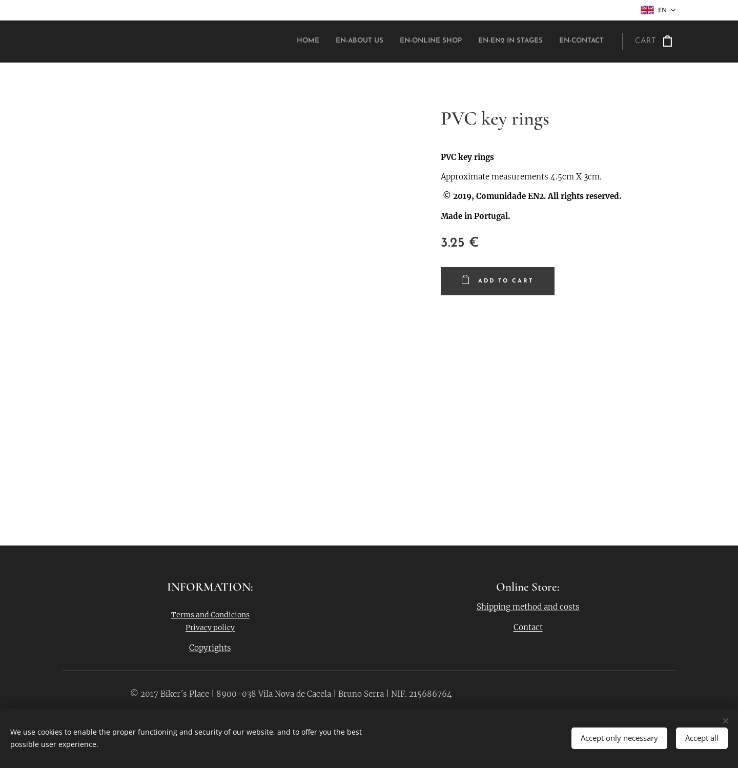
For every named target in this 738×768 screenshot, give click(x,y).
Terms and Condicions (210, 614)
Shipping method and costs (528, 607)
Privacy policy (210, 627)
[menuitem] (541, 41)
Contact (528, 627)
